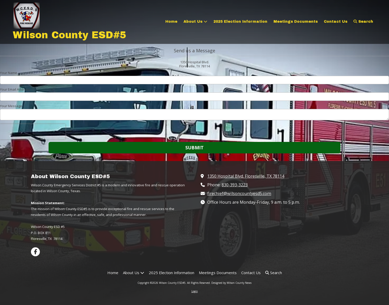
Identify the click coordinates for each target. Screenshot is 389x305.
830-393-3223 (235, 185)
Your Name (8, 73)
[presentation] (32, 131)
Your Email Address (15, 89)
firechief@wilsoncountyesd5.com (239, 193)
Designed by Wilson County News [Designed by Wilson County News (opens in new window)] (231, 283)
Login (194, 291)
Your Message (11, 106)
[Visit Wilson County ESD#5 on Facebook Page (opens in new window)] (35, 251)
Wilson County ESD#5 (69, 35)
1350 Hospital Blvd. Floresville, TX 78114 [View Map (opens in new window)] (245, 176)
